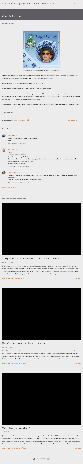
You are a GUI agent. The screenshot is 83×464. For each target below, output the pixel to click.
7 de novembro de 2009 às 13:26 (18, 166)
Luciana (10, 135)
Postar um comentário (9, 188)
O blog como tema (19, 121)
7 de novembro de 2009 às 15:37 (18, 183)
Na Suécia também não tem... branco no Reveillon (24, 343)
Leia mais (78, 278)
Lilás (15, 75)
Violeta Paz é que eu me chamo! (16, 428)
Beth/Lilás (11, 149)
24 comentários (20, 448)
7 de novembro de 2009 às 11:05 (18, 143)
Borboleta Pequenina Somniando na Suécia (28, 3)
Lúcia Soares (12, 172)
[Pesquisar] (75, 3)
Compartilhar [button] (73, 121)
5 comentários (19, 278)
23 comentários (20, 363)
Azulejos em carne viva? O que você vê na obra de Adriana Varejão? (31, 258)
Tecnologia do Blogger (41, 459)
